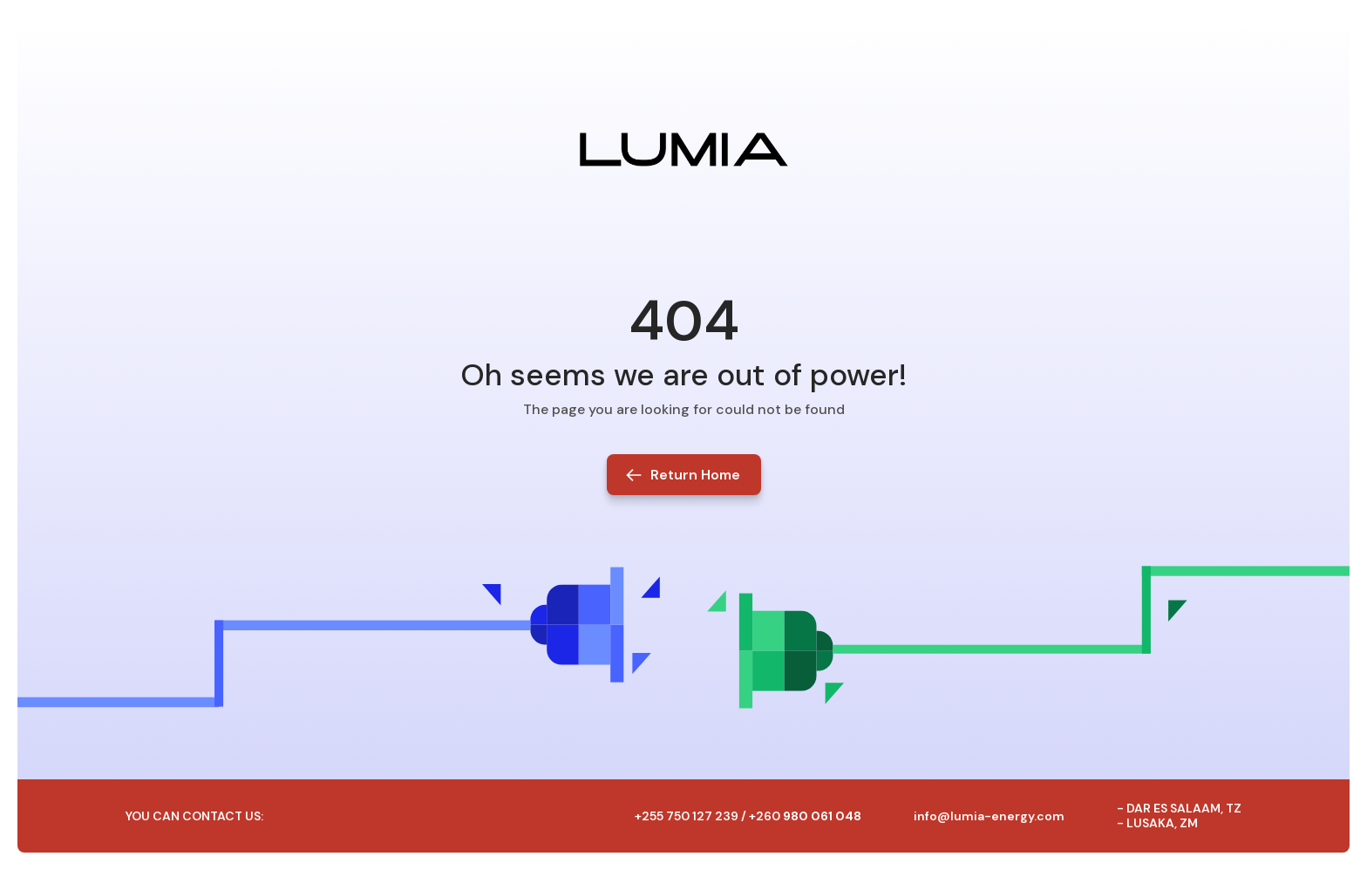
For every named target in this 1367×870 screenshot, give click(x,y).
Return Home (695, 475)
